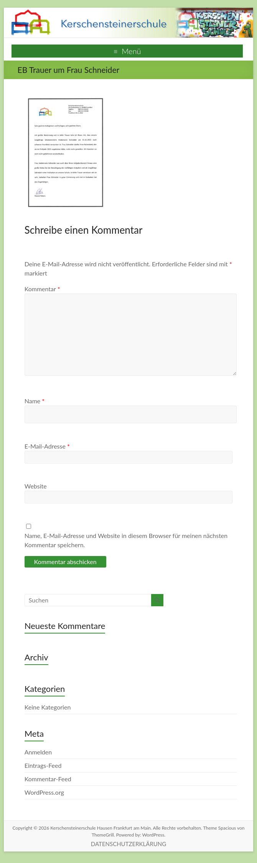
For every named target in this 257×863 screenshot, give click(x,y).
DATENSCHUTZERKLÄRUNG (128, 843)
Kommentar (42, 288)
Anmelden (38, 752)
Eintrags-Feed (43, 765)
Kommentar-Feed (48, 778)
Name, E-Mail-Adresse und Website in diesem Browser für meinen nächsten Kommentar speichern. (126, 540)
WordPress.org (44, 792)
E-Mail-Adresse (47, 446)
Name (34, 400)
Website (36, 486)
